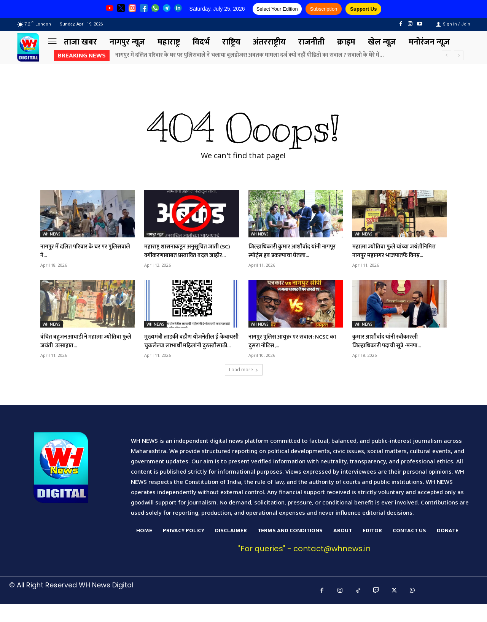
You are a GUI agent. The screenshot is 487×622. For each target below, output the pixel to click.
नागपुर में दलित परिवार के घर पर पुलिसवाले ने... (81, 251)
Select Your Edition (277, 9)
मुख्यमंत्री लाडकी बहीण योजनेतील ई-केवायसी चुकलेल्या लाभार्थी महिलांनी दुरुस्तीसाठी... (190, 354)
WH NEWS (51, 234)
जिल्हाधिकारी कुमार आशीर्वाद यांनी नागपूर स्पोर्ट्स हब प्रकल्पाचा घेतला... (294, 251)
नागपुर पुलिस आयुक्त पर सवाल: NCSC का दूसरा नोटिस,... (288, 350)
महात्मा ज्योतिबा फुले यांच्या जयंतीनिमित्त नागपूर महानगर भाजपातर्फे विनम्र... (388, 255)
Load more (243, 387)
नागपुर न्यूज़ (154, 234)
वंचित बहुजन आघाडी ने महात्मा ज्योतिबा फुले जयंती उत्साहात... (80, 350)
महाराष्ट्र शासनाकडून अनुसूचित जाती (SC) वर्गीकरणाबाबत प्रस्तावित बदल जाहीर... (189, 255)
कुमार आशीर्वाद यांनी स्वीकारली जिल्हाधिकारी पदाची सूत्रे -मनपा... (394, 350)
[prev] (446, 55)
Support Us (363, 9)
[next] (458, 55)
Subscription (323, 9)
